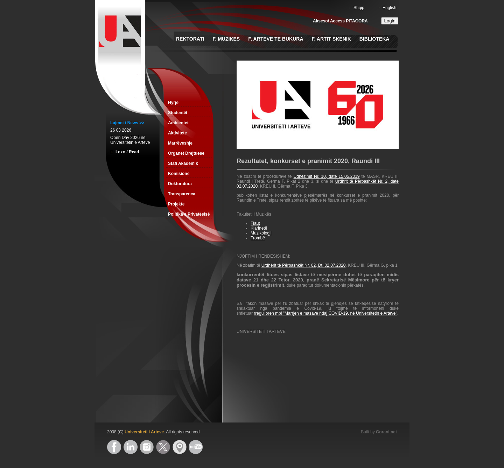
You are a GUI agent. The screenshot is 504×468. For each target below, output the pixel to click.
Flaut (255, 223)
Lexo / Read (127, 151)
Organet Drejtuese (186, 153)
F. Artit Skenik (331, 39)
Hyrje (173, 102)
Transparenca (181, 193)
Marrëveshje (180, 143)
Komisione (178, 173)
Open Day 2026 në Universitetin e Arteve (130, 140)
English (389, 7)
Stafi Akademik (183, 163)
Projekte (176, 204)
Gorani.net (386, 431)
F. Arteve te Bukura (275, 39)
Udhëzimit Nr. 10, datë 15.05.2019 (327, 176)
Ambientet (178, 122)
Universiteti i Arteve (144, 431)
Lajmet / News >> (127, 122)
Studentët (177, 112)
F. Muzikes (226, 39)
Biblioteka (374, 39)
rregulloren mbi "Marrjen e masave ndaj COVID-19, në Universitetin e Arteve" (325, 313)
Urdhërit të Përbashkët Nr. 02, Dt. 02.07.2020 (303, 265)
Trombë (258, 238)
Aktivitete (177, 133)
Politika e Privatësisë (189, 214)
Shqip (359, 7)
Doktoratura (180, 183)
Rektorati (190, 39)
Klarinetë (259, 228)
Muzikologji (261, 233)
